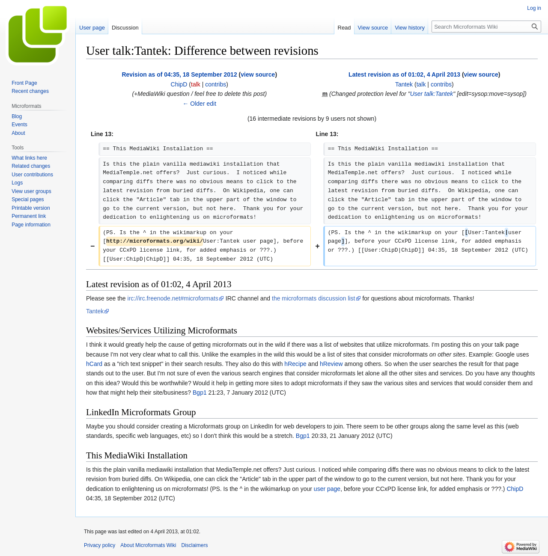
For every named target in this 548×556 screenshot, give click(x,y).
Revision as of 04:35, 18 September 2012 (179, 74)
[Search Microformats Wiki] (486, 27)
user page (327, 488)
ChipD (514, 488)
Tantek (95, 311)
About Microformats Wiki (148, 545)
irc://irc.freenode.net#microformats (173, 298)
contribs (215, 84)
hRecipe (295, 363)
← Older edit (199, 103)
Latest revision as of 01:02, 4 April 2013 (404, 74)
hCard (94, 363)
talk (195, 84)
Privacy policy (99, 545)
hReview (331, 363)
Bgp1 (200, 392)
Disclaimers (194, 545)
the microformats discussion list (313, 298)
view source (258, 74)
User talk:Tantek (431, 93)
